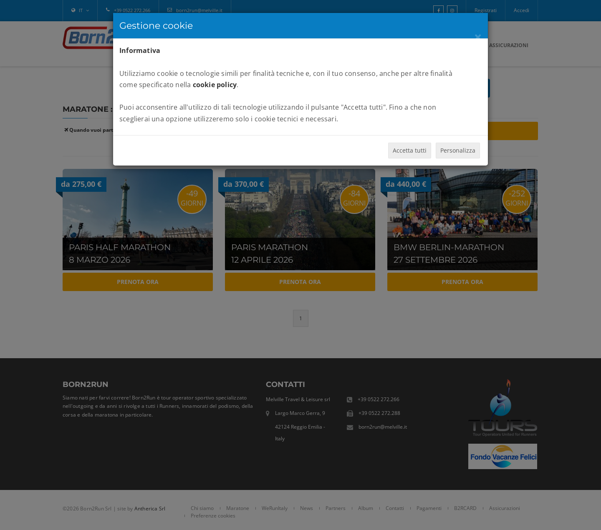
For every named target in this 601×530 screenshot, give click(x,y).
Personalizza (457, 150)
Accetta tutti (410, 150)
